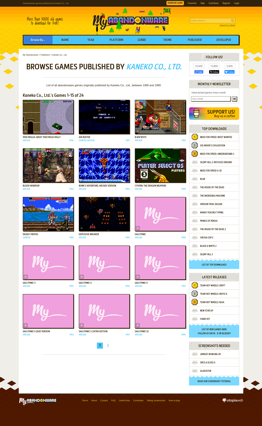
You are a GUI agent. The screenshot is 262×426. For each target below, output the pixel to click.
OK (234, 99)
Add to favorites (26, 131)
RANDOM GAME (175, 3)
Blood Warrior (31, 186)
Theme (167, 40)
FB (214, 333)
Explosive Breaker (89, 234)
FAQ (113, 400)
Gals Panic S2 (142, 331)
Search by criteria (227, 25)
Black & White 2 (208, 246)
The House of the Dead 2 (213, 229)
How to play (174, 400)
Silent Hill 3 (206, 254)
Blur (202, 179)
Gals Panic (140, 234)
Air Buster (84, 137)
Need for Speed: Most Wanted (216, 137)
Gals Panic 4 (85, 283)
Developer (223, 40)
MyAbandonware (131, 21)
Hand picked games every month (209, 92)
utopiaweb (232, 401)
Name (65, 40)
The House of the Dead (212, 187)
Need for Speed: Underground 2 (217, 154)
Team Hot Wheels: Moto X (213, 294)
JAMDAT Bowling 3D (210, 354)
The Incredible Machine (212, 196)
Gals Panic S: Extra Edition (93, 331)
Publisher (195, 40)
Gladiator (205, 371)
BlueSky (226, 333)
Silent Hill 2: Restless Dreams (216, 162)
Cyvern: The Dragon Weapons (150, 186)
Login (236, 3)
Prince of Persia (208, 221)
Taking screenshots (156, 400)
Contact (104, 400)
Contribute (214, 3)
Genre (142, 40)
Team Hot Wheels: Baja (212, 302)
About (94, 400)
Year (91, 40)
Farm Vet (205, 319)
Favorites (192, 3)
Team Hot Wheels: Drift (212, 286)
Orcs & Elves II (207, 363)
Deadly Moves (30, 234)
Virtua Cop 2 (206, 238)
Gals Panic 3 (29, 283)
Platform (116, 40)
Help (203, 3)
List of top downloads (214, 265)
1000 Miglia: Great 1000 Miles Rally (42, 137)
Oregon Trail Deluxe (211, 204)
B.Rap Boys (140, 137)
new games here (218, 329)
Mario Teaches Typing (211, 212)
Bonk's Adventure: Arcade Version (97, 186)
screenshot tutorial (219, 381)
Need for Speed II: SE (211, 171)
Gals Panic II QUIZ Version (36, 331)
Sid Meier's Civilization (212, 146)
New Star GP (206, 311)
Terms (85, 400)
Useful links (124, 400)
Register (226, 3)
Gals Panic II (141, 283)
